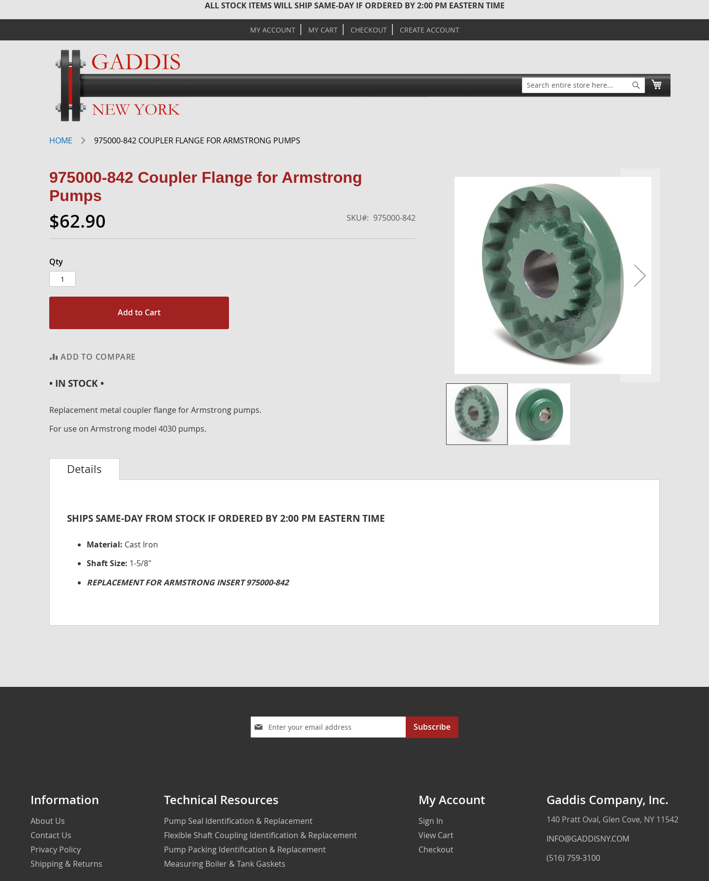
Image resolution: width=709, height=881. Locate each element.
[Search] (636, 85)
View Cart (436, 835)
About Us (48, 820)
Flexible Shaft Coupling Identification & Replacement (260, 835)
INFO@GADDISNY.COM (588, 838)
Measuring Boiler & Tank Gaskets (225, 863)
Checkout (369, 30)
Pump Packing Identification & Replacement (245, 849)
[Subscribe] (432, 727)
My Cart (323, 30)
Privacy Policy (56, 849)
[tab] (84, 469)
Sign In (431, 820)
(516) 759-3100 (573, 857)
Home (60, 140)
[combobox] (583, 85)
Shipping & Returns (66, 863)
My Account (272, 30)
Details (84, 469)
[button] (640, 275)
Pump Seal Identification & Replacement (238, 820)
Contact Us (51, 835)
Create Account (429, 30)
